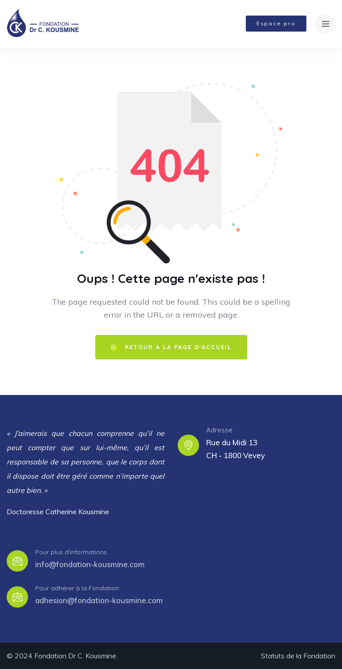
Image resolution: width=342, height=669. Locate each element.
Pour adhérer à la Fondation (77, 588)
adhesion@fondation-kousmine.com (99, 600)
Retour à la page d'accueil (171, 347)
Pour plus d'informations (71, 552)
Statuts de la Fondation (298, 655)
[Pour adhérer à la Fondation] (17, 597)
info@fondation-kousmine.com (90, 564)
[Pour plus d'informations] (17, 561)
